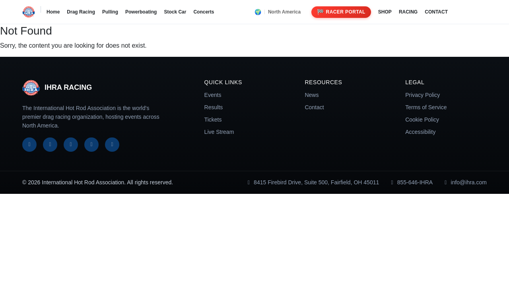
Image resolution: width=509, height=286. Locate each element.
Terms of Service (426, 107)
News (312, 95)
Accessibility (420, 132)
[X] (50, 144)
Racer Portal (341, 12)
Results (213, 107)
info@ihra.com (464, 182)
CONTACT (436, 12)
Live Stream (219, 132)
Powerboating (141, 12)
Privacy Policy (422, 95)
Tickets (213, 119)
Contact (314, 107)
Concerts (203, 12)
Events (212, 95)
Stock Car (175, 12)
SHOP (385, 12)
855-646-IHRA (411, 182)
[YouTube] (91, 144)
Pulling (110, 12)
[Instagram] (71, 144)
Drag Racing (81, 12)
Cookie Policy (422, 119)
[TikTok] (112, 144)
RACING (408, 12)
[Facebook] (29, 144)
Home (53, 12)
